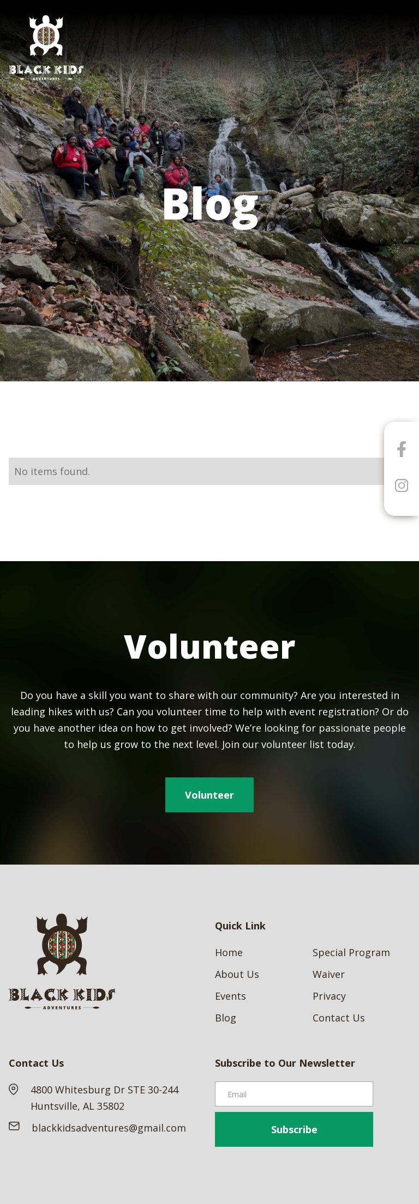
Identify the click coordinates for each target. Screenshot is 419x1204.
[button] (400, 48)
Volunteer (209, 794)
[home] (46, 47)
